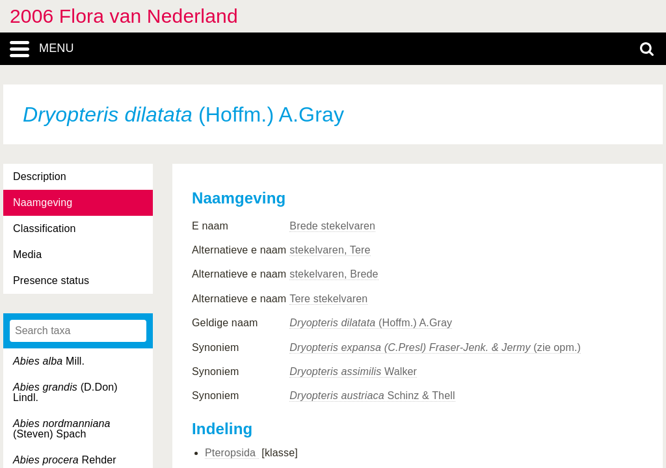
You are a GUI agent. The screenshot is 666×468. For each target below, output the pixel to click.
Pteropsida (232, 452)
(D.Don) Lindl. (65, 392)
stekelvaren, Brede (333, 274)
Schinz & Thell (372, 395)
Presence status (51, 280)
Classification (44, 228)
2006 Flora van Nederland (124, 16)
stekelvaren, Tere (329, 249)
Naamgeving (42, 202)
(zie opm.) (435, 347)
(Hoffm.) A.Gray (370, 322)
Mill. (49, 361)
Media (27, 254)
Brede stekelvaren (332, 225)
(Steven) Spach (62, 428)
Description (39, 176)
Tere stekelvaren (328, 298)
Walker (353, 371)
